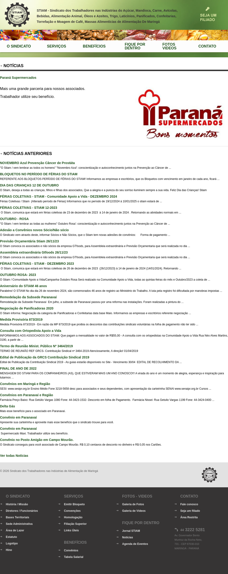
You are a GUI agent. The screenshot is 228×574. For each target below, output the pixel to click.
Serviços (56, 46)
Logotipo (12, 543)
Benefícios (94, 46)
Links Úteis (71, 530)
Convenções (72, 510)
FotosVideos (169, 46)
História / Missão (17, 504)
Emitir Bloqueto (74, 504)
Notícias (127, 537)
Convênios (71, 550)
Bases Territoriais (17, 517)
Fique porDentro (135, 46)
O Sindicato (19, 46)
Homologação (73, 517)
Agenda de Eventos (135, 544)
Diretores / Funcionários (22, 510)
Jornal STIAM (131, 531)
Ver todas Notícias (14, 455)
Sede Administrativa (19, 524)
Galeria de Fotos (133, 504)
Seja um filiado (190, 510)
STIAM (17, 14)
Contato (207, 46)
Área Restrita (189, 517)
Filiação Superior (75, 524)
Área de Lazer (15, 530)
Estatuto (11, 537)
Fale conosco (189, 504)
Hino (9, 550)
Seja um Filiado (208, 14)
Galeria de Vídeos (134, 510)
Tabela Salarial (73, 557)
